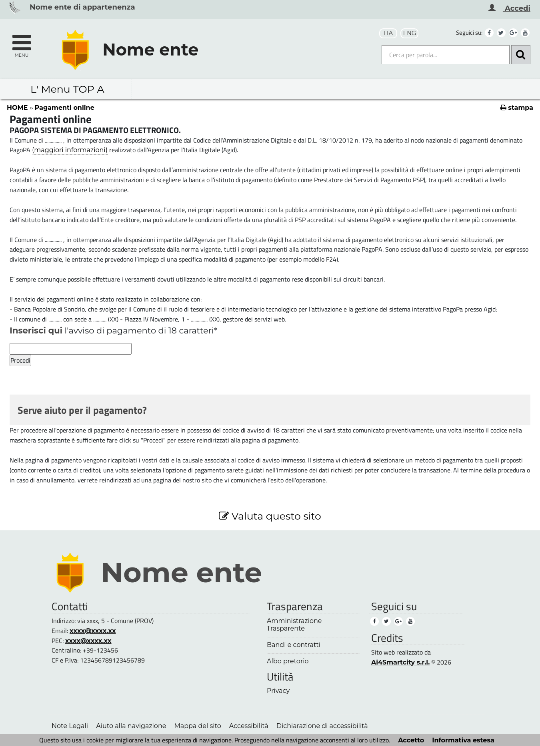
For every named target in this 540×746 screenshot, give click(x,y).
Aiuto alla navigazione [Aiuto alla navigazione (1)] (131, 726)
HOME (17, 107)
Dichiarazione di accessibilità (322, 726)
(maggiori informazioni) (70, 150)
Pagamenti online (64, 107)
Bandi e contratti (293, 645)
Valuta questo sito (270, 516)
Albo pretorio (288, 661)
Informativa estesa (463, 740)
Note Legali (70, 726)
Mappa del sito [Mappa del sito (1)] (197, 726)
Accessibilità (248, 726)
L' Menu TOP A (67, 89)
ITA (388, 33)
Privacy (278, 690)
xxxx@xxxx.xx (93, 631)
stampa (516, 107)
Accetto (411, 740)
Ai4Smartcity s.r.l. (400, 662)
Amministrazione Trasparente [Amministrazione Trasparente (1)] (294, 624)
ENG (409, 33)
